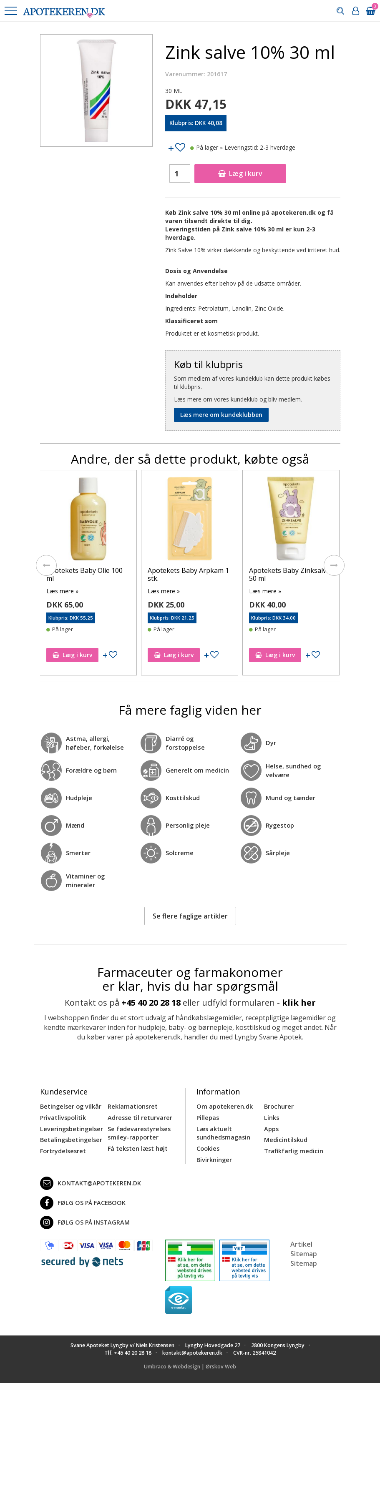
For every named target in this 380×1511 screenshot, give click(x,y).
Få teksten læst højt (137, 1147)
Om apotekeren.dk (223, 1106)
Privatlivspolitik (62, 1117)
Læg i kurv (240, 173)
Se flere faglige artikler (190, 915)
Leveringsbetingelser (70, 1128)
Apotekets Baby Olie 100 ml (84, 574)
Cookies (207, 1147)
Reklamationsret (132, 1106)
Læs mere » (62, 591)
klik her (299, 1002)
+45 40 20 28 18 (151, 1002)
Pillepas (207, 1117)
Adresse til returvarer (139, 1117)
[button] (10, 10)
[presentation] (46, 565)
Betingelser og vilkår (70, 1106)
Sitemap (303, 1261)
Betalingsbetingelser (70, 1138)
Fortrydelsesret (62, 1149)
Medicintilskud (285, 1138)
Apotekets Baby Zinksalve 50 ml (289, 574)
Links (271, 1117)
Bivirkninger (213, 1158)
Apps (271, 1128)
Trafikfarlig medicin (293, 1149)
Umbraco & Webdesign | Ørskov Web (190, 1364)
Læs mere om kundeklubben (221, 415)
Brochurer (278, 1106)
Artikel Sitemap (303, 1246)
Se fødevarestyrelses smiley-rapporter (138, 1132)
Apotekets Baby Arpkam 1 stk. (188, 574)
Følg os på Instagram (83, 1220)
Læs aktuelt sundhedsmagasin (223, 1132)
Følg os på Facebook (81, 1200)
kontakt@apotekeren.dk (89, 1181)
